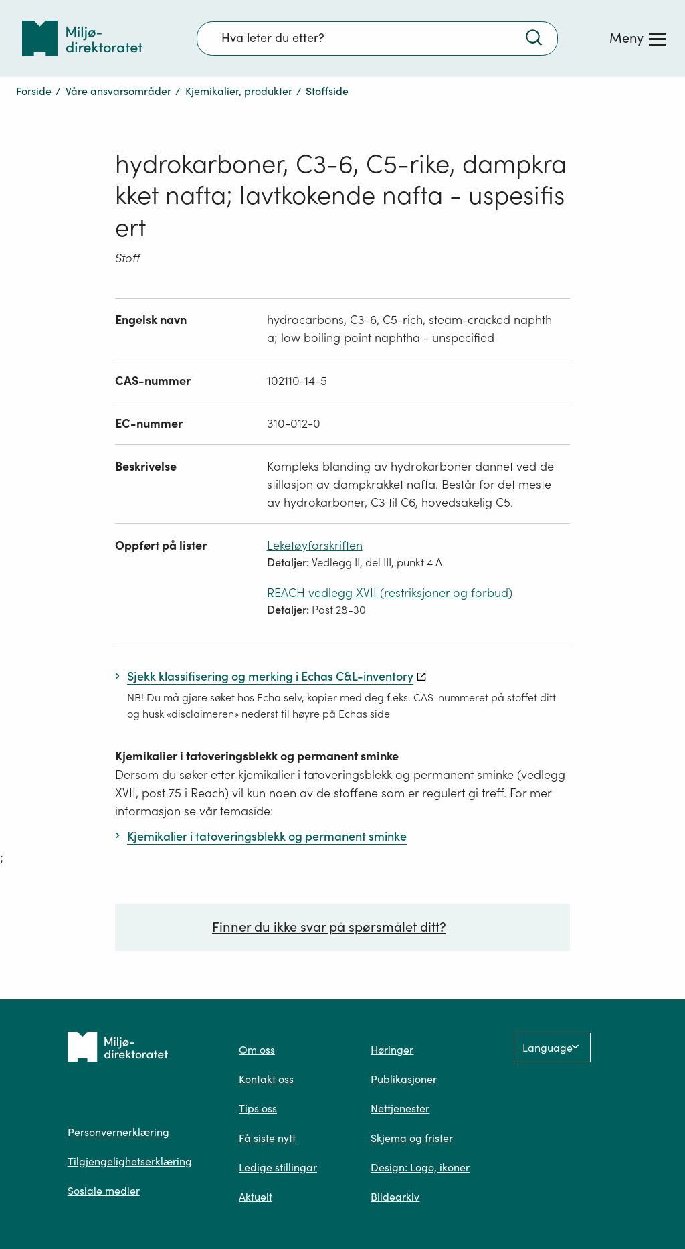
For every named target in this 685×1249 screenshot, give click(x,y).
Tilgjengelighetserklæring (130, 1161)
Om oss (257, 1049)
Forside (34, 91)
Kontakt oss (266, 1079)
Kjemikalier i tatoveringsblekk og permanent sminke (257, 756)
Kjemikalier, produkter (238, 91)
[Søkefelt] (377, 38)
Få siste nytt (267, 1138)
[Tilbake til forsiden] (82, 38)
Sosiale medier (104, 1190)
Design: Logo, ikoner (420, 1167)
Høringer (392, 1049)
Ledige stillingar (278, 1167)
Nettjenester (400, 1108)
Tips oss (258, 1108)
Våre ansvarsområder (118, 91)
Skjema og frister (412, 1138)
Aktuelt (255, 1196)
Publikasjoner (404, 1079)
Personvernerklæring (118, 1132)
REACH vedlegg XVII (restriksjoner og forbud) (389, 592)
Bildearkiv (395, 1196)
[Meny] (637, 38)
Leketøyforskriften (315, 545)
